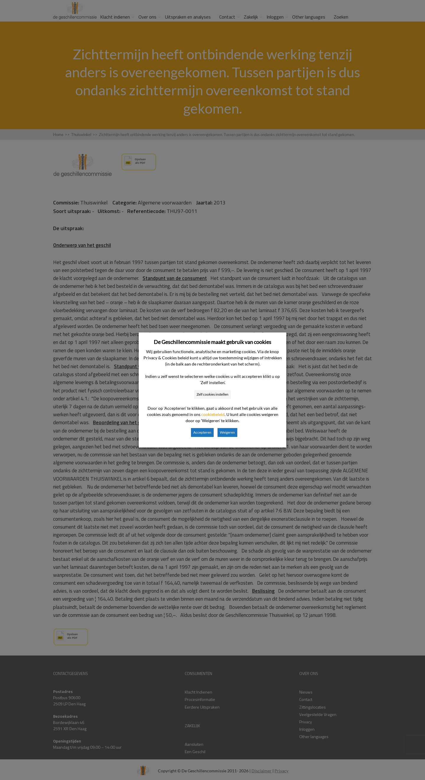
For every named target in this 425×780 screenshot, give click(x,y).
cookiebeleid (213, 414)
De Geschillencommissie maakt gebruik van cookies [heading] (212, 342)
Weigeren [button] (227, 432)
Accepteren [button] (202, 432)
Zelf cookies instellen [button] (212, 394)
